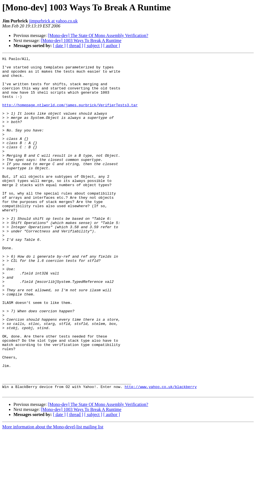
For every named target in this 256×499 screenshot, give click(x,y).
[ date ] (59, 45)
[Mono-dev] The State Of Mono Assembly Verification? (98, 35)
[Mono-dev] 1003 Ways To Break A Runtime (81, 40)
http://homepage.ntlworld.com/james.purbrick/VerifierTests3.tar (70, 114)
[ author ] (111, 45)
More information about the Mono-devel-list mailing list (52, 494)
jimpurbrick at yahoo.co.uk (53, 21)
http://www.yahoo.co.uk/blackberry (161, 453)
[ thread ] (75, 45)
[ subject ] (93, 45)
